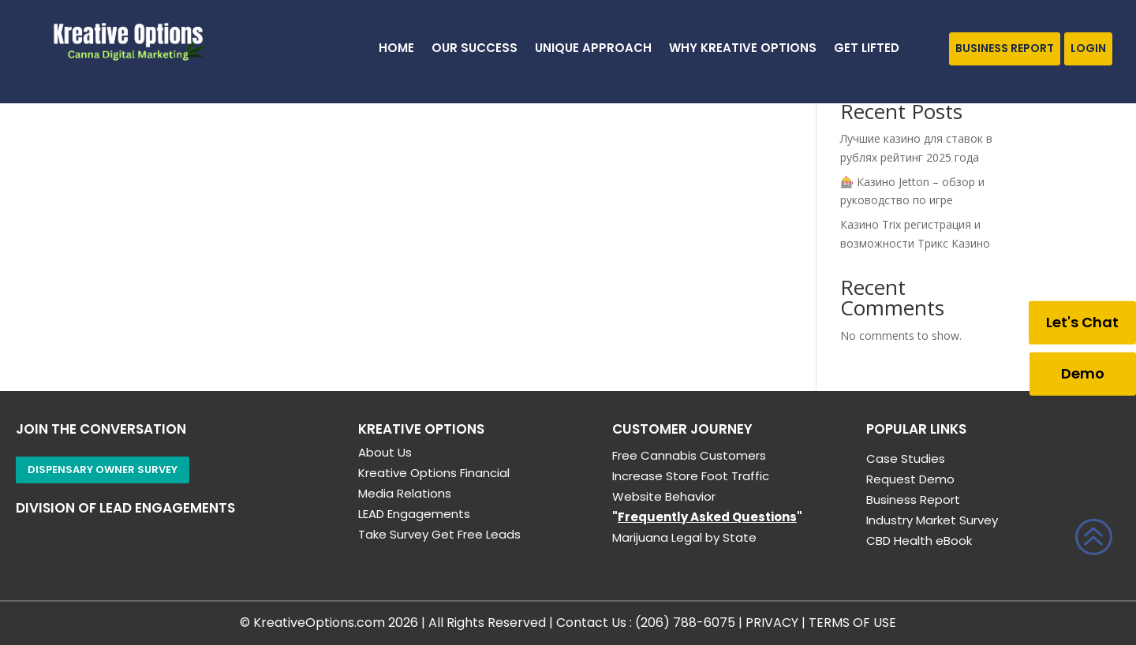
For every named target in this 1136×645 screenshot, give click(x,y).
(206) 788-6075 (685, 622)
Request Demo (910, 479)
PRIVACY (772, 622)
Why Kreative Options (742, 49)
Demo (1082, 373)
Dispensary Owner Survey (103, 469)
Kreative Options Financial (434, 472)
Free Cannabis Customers (689, 455)
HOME (396, 49)
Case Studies (905, 458)
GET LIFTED (866, 49)
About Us (385, 452)
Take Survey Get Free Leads (439, 534)
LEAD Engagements (414, 513)
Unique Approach (593, 49)
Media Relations (404, 493)
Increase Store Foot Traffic (690, 476)
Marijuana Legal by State (684, 537)
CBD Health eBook (919, 540)
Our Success (475, 49)
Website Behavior (664, 496)
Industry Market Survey (932, 520)
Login (1088, 48)
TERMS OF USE (852, 622)
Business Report (1004, 48)
